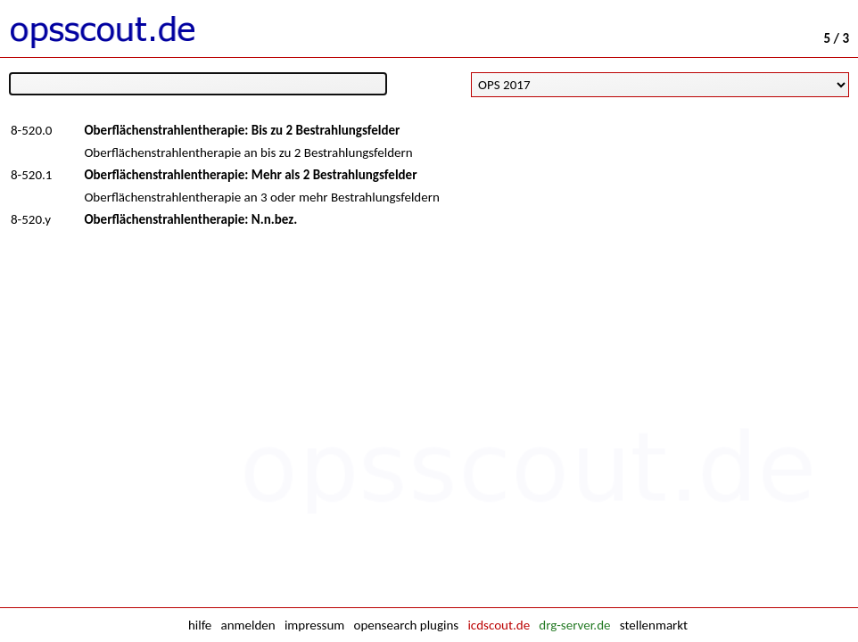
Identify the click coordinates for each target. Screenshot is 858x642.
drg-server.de (574, 625)
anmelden (248, 625)
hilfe (199, 625)
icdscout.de (498, 625)
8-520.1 (31, 175)
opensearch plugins (405, 625)
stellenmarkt (654, 625)
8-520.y (31, 219)
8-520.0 (31, 130)
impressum (314, 625)
